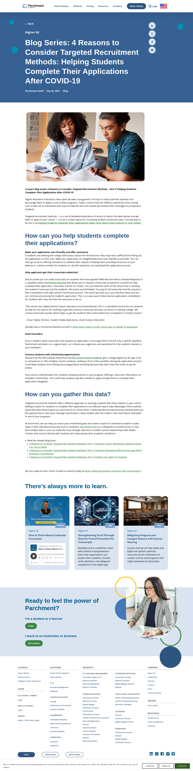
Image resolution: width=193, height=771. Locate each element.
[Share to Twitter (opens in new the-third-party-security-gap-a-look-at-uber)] (152, 33)
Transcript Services (91, 698)
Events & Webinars (155, 722)
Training (151, 726)
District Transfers (90, 687)
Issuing (53, 701)
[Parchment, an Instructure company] (33, 6)
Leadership (152, 677)
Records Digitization (91, 684)
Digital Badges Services (124, 684)
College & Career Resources (29, 681)
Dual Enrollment (89, 728)
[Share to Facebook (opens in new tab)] (152, 41)
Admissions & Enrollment (60, 705)
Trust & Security (154, 693)
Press (150, 689)
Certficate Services (123, 718)
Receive (86, 738)
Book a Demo (136, 6)
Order (26, 754)
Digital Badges (89, 704)
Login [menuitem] (153, 6)
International (55, 677)
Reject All (166, 766)
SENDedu (54, 691)
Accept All (182, 766)
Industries (54, 745)
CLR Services (88, 711)
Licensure (54, 727)
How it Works (23, 673)
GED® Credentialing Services (127, 698)
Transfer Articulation (91, 734)
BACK (29, 23)
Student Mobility (57, 709)
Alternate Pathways (123, 704)
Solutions (54, 741)
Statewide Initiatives (58, 719)
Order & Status (24, 677)
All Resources (153, 718)
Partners (151, 681)
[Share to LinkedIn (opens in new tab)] (152, 25)
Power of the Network (59, 673)
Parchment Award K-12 (92, 677)
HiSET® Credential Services (126, 701)
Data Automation (90, 741)
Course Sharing (89, 731)
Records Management (59, 687)
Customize (150, 766)
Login (20, 700)
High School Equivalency (60, 723)
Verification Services (91, 714)
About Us (151, 673)
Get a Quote (153, 705)
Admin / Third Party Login (28, 720)
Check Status (50, 754)
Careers (151, 685)
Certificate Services (91, 708)
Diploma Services (90, 680)
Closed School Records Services (96, 718)
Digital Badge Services (124, 722)
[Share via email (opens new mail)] (152, 50)
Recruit (86, 724)
